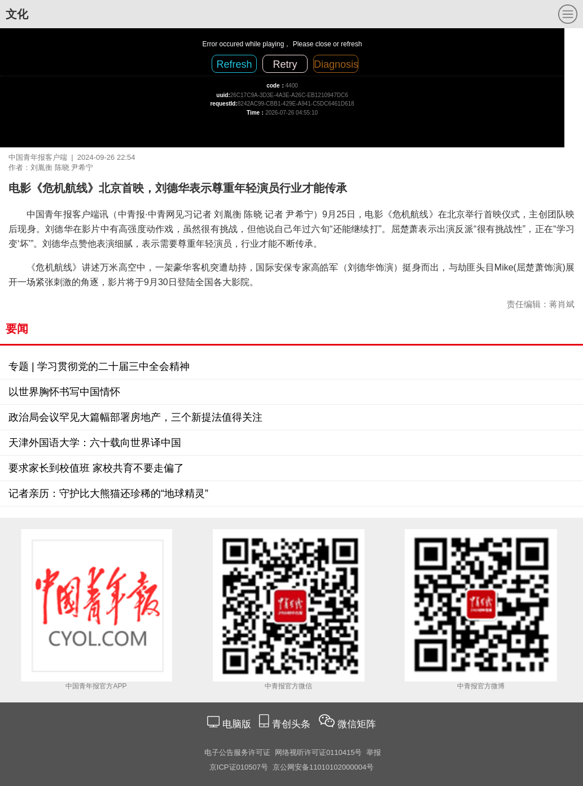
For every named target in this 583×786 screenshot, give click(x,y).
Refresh (234, 64)
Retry (285, 64)
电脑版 (236, 724)
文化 (17, 14)
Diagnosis (336, 64)
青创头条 (292, 724)
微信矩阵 (356, 724)
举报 (373, 752)
